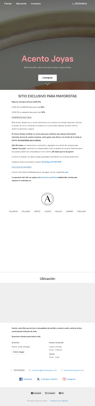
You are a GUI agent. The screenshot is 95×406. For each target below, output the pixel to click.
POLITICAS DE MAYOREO (21, 167)
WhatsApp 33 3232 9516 (51, 162)
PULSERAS (13, 211)
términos (44, 177)
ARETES (37, 211)
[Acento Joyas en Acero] (47, 199)
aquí (66, 172)
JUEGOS (47, 211)
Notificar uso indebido (59, 401)
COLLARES (26, 211)
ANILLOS (58, 211)
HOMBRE (69, 211)
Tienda (8, 3)
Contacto (36, 3)
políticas (53, 177)
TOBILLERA (81, 211)
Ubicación (21, 3)
